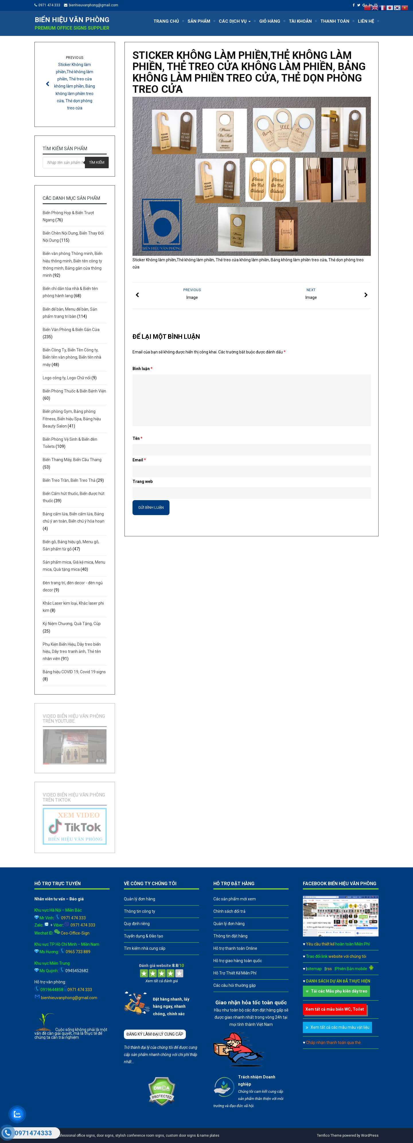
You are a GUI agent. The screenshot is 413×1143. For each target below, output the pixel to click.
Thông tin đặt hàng (230, 936)
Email (139, 460)
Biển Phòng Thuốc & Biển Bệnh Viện (74, 391)
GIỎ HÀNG (269, 21)
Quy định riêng (137, 923)
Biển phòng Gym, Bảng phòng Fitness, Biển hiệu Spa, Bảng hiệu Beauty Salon (72, 418)
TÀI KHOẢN (300, 21)
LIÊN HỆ (366, 21)
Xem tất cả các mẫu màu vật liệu (340, 1027)
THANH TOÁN (334, 21)
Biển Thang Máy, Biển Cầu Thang (72, 459)
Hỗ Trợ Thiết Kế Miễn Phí (234, 973)
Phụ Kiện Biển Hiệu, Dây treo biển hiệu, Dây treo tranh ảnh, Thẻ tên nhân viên (72, 651)
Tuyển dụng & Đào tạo (143, 936)
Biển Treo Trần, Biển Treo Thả (69, 480)
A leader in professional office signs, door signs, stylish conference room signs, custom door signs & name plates (128, 1136)
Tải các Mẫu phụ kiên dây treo (339, 991)
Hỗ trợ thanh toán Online (235, 948)
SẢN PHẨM (199, 21)
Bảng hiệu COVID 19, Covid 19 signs (74, 672)
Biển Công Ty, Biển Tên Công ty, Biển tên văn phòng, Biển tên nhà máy (72, 357)
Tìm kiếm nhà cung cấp (144, 948)
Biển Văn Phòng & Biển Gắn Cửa (71, 329)
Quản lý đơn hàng (139, 899)
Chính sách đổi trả (229, 911)
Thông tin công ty (139, 911)
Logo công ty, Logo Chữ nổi (67, 378)
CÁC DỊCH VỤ (235, 21)
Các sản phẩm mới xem (234, 899)
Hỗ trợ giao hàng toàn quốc (237, 960)
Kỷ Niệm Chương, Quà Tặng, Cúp (72, 623)
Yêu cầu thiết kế (338, 944)
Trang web (143, 481)
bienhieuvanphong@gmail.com (93, 5)
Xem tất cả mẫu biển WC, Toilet (334, 1009)
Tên (138, 438)
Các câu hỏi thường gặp (234, 985)
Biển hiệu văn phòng (72, 20)
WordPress (370, 1136)
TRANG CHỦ (166, 21)
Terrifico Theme (329, 1136)
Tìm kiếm (96, 162)
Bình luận (143, 368)
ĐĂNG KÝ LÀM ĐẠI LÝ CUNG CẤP (154, 1034)
